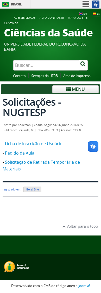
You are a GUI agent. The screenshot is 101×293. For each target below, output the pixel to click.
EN (85, 13)
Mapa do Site (77, 18)
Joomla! (84, 286)
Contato (19, 76)
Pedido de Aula (19, 153)
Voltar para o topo (80, 226)
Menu (75, 89)
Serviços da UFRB (44, 76)
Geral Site (32, 189)
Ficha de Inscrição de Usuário (33, 143)
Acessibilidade (24, 18)
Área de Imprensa (77, 76)
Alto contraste (52, 18)
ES (98, 13)
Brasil (16, 4)
